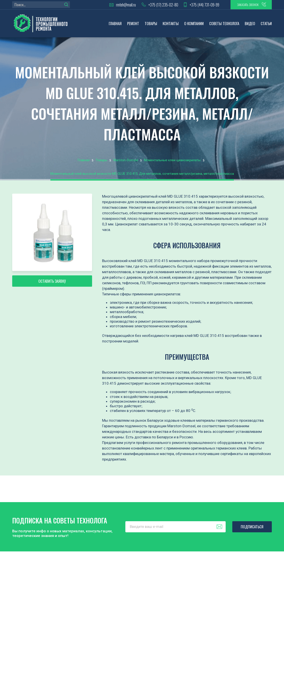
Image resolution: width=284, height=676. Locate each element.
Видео (250, 25)
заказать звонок (243, 5)
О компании (194, 25)
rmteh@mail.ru (114, 5)
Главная (115, 25)
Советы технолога (224, 25)
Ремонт (133, 25)
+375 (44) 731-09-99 (195, 5)
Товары (151, 25)
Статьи (266, 25)
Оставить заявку (52, 286)
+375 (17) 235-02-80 (152, 5)
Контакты (171, 25)
